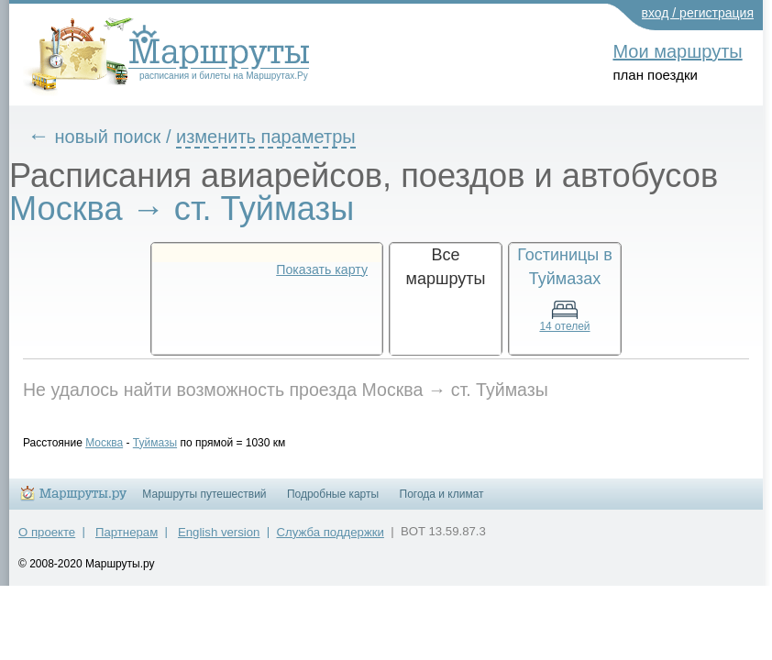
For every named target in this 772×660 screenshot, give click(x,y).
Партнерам (126, 540)
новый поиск (122, 136)
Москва (118, 442)
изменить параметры (279, 136)
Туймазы (169, 442)
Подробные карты (333, 502)
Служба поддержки (330, 540)
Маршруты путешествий (204, 502)
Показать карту (322, 269)
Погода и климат (442, 502)
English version (218, 540)
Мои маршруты (677, 51)
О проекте (46, 540)
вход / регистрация (698, 13)
